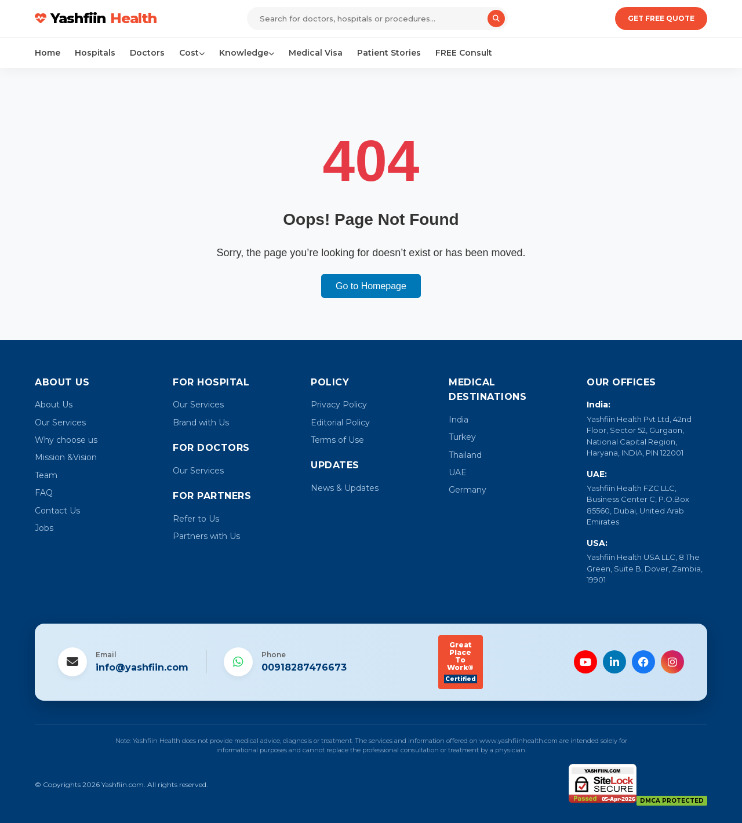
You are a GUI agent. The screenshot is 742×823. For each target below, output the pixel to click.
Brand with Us (201, 422)
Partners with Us (206, 536)
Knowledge (246, 53)
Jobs (44, 528)
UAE (458, 472)
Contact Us (57, 510)
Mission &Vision (66, 457)
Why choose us (66, 440)
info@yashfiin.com (142, 667)
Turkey (462, 437)
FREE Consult (463, 53)
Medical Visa (316, 53)
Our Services (60, 422)
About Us (53, 404)
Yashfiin (96, 19)
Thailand (465, 455)
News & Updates (345, 488)
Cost (192, 53)
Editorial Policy (340, 422)
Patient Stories (389, 53)
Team (46, 475)
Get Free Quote (661, 18)
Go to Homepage (371, 286)
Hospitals (95, 53)
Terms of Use (337, 440)
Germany (467, 490)
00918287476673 (304, 667)
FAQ (44, 492)
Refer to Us (196, 519)
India (458, 419)
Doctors (147, 53)
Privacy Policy (339, 404)
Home (47, 53)
